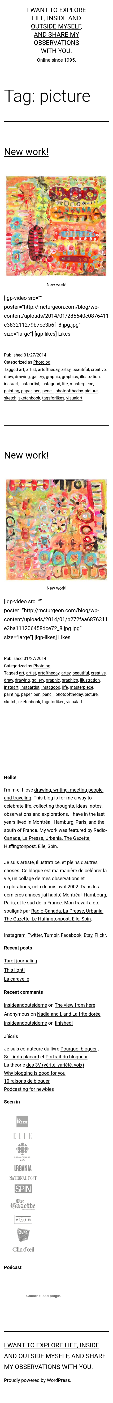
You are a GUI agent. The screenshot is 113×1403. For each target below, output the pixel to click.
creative (98, 369)
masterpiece (81, 383)
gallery (38, 376)
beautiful (80, 369)
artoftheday (48, 369)
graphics (70, 376)
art (21, 369)
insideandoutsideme (25, 1005)
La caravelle (16, 979)
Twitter (35, 935)
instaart (11, 383)
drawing (22, 376)
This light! (14, 970)
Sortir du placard (21, 1056)
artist (31, 369)
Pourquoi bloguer (78, 1049)
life (65, 383)
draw (8, 376)
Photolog (41, 362)
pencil (48, 390)
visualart (74, 398)
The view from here (75, 1005)
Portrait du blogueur (67, 1056)
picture (91, 390)
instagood (50, 383)
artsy (66, 369)
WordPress (58, 1380)
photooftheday (69, 390)
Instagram (14, 935)
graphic (53, 376)
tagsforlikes (53, 398)
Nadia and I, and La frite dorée (69, 1014)
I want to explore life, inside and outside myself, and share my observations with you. (55, 1356)
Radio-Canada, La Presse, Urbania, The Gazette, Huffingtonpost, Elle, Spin (55, 838)
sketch (10, 398)
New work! (26, 151)
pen (36, 390)
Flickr (100, 935)
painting (11, 390)
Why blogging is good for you (35, 1073)
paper (26, 390)
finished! (64, 1023)
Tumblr (51, 935)
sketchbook (29, 398)
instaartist (30, 383)
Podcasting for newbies (29, 1089)
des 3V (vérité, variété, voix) (55, 1065)
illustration (90, 376)
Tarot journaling (20, 960)
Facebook (71, 935)
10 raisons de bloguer (27, 1081)
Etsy (88, 935)
